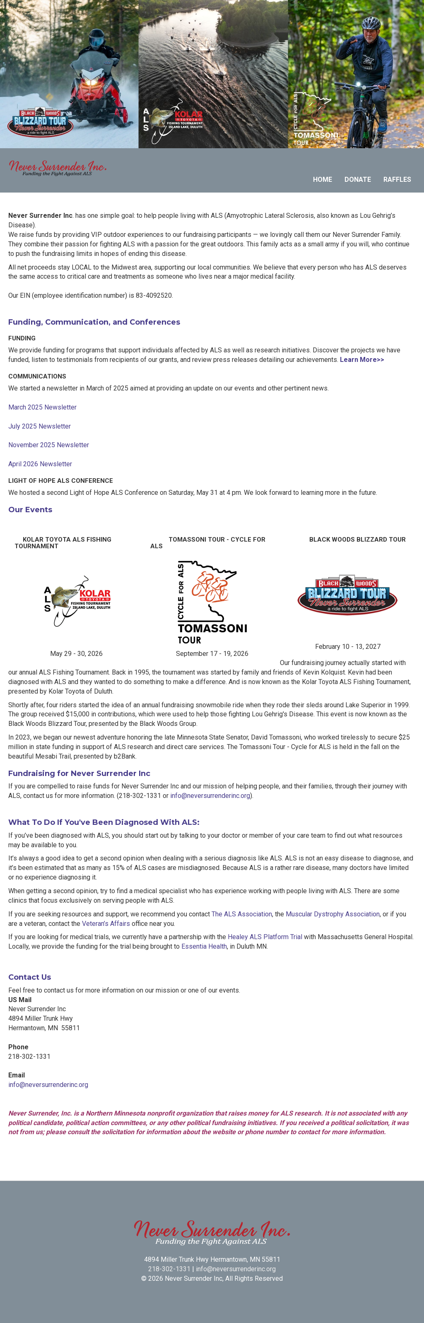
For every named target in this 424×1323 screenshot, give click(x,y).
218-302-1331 (169, 1269)
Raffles (397, 179)
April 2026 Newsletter (40, 464)
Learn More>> (362, 360)
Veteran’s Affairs (106, 924)
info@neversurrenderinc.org (210, 796)
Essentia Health (204, 946)
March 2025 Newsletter (42, 407)
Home (322, 179)
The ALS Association (242, 914)
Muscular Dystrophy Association (333, 914)
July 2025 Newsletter (39, 426)
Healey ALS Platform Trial (265, 937)
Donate (357, 179)
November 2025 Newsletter (48, 445)
